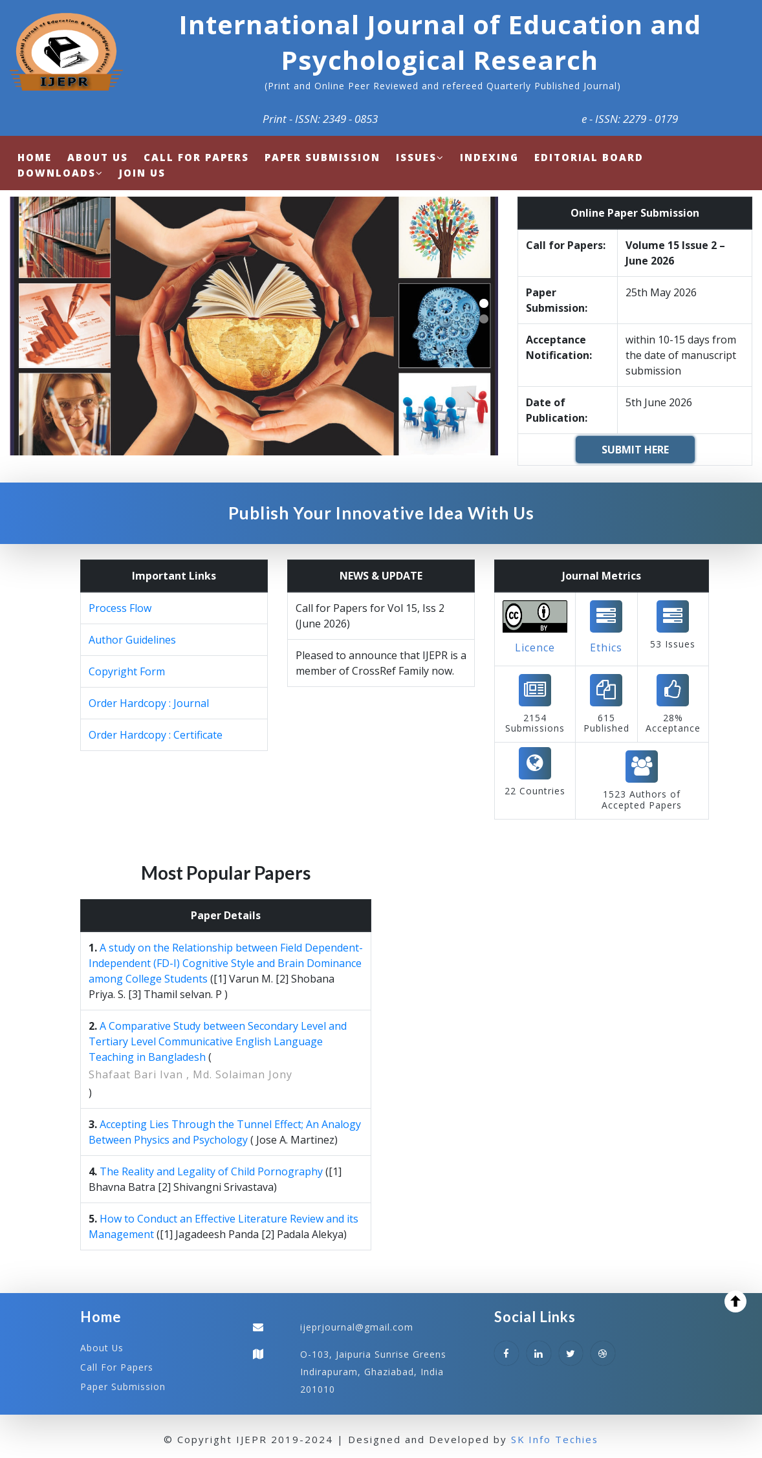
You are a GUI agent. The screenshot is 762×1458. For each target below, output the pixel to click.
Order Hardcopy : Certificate (156, 735)
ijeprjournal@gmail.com (356, 1327)
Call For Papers (116, 1366)
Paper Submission (123, 1385)
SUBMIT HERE (635, 449)
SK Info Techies (554, 1437)
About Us (102, 1348)
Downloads (60, 172)
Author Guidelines (132, 640)
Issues (420, 157)
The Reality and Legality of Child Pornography (211, 1171)
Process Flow (120, 608)
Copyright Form (127, 671)
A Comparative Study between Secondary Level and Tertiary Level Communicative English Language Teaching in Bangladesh (218, 1041)
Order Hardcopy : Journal (149, 703)
